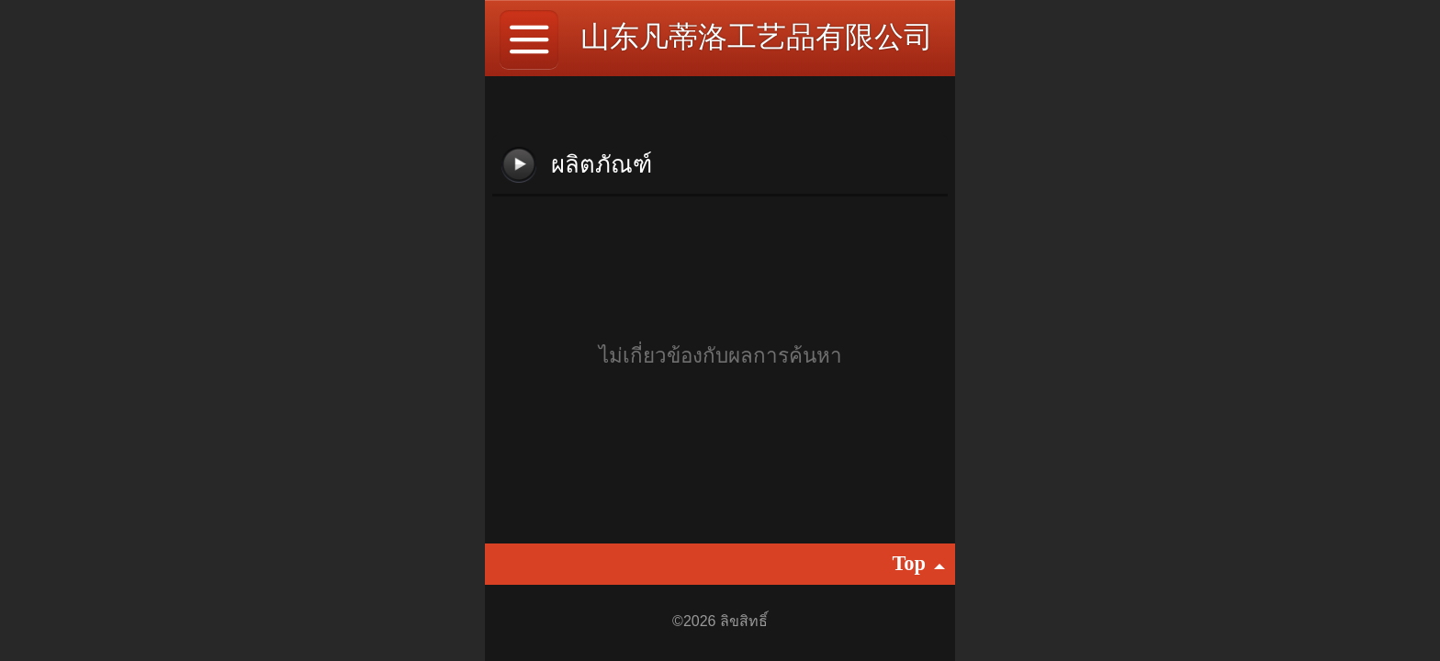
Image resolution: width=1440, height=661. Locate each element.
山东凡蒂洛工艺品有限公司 (756, 36)
